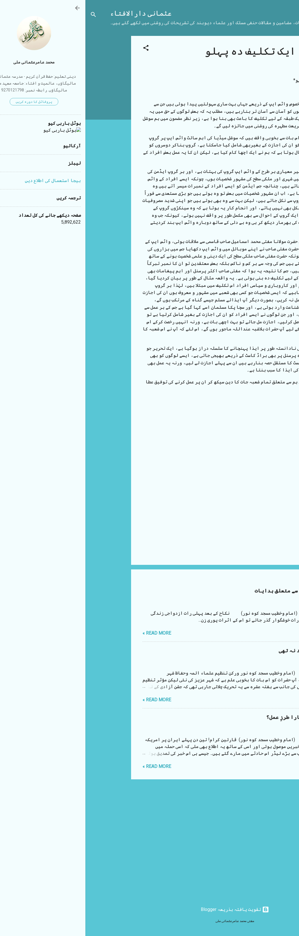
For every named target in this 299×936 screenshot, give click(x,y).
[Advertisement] (23, 121)
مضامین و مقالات (251, 414)
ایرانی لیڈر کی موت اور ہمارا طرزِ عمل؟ (232, 717)
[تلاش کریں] (8, 15)
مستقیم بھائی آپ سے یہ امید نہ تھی (238, 650)
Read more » (71, 633)
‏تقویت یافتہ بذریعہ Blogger (149, 909)
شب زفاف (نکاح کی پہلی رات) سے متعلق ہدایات (226, 590)
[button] (60, 48)
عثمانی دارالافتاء (55, 13)
